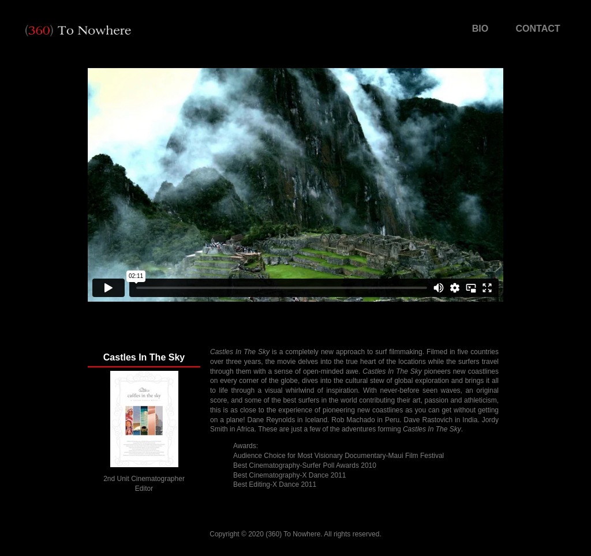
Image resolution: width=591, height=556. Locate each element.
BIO (480, 28)
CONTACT (537, 28)
